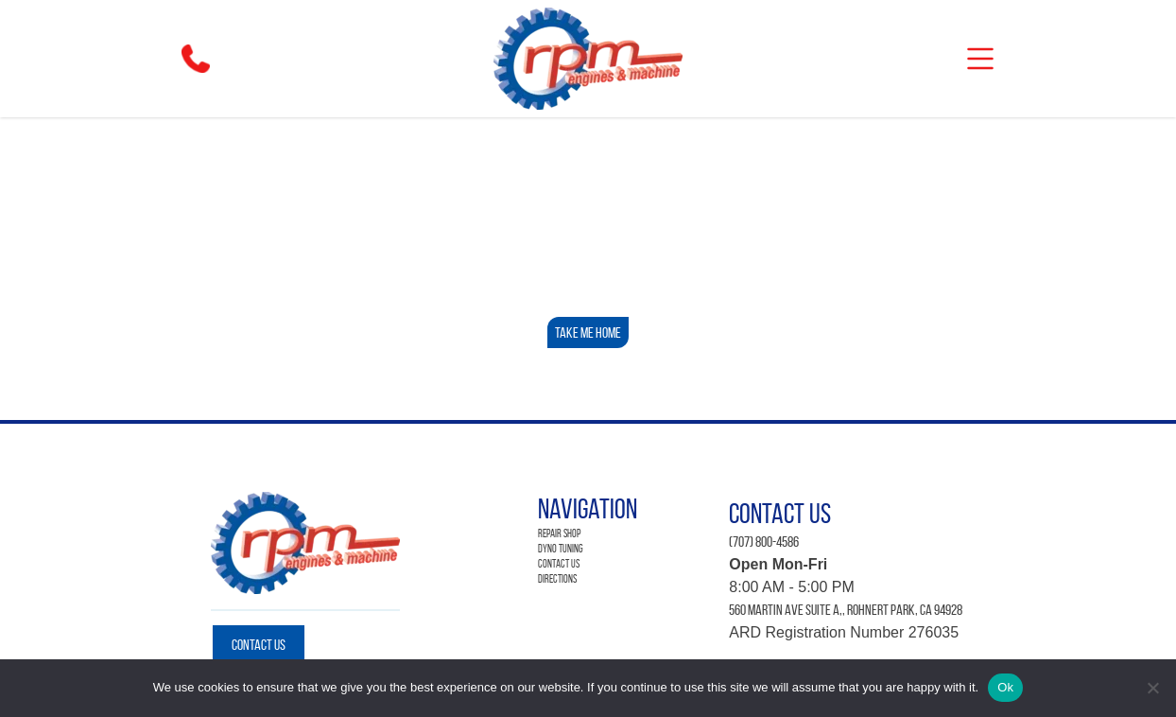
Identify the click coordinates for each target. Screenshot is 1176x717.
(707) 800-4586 (764, 541)
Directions (557, 578)
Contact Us (258, 645)
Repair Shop (559, 533)
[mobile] (980, 59)
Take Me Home (588, 332)
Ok (1005, 687)
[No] (1152, 687)
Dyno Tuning (560, 548)
